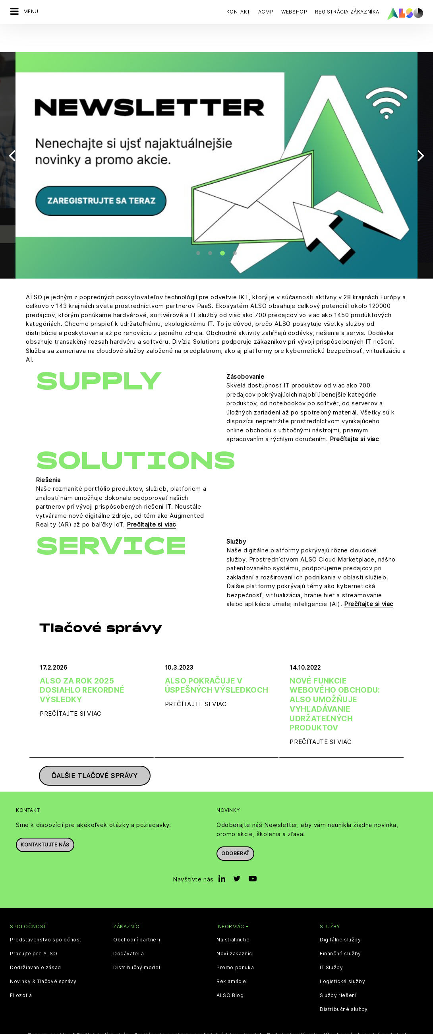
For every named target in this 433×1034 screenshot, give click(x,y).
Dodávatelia (128, 937)
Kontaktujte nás (45, 828)
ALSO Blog (230, 979)
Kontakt (238, 12)
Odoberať (235, 837)
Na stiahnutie (233, 923)
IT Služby (331, 951)
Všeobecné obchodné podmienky (367, 1019)
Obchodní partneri (136, 923)
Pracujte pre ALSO (33, 937)
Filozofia (21, 979)
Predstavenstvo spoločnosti (46, 923)
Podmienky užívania (292, 1019)
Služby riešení (338, 979)
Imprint (252, 1019)
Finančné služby (340, 937)
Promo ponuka (235, 951)
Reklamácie (231, 965)
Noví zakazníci (234, 937)
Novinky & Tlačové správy (43, 965)
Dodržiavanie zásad (35, 951)
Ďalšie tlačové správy (95, 759)
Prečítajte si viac (354, 423)
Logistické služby (342, 965)
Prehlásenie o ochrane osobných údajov (186, 1019)
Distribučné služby (344, 993)
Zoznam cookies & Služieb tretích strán (78, 1019)
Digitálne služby (340, 923)
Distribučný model (136, 951)
